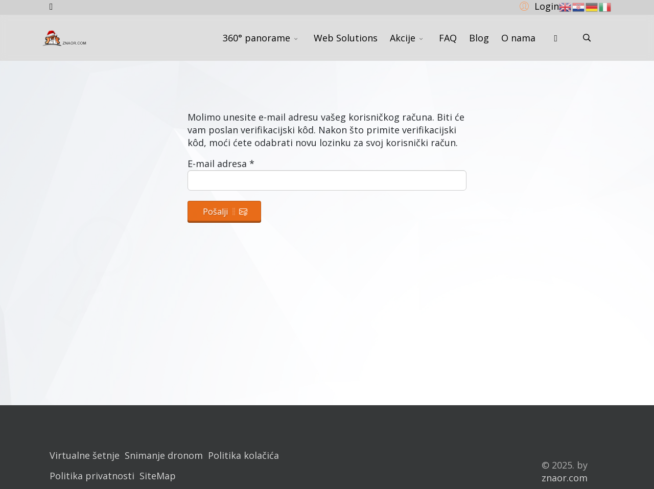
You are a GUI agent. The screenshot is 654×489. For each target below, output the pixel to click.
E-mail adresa (221, 163)
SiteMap (157, 476)
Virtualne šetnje (85, 455)
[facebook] (51, 6)
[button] (538, 5)
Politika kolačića (243, 455)
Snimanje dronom (164, 455)
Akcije (402, 38)
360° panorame (256, 38)
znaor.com (565, 478)
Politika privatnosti (92, 476)
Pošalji (225, 211)
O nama (518, 38)
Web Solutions (346, 38)
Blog (479, 38)
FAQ (448, 38)
